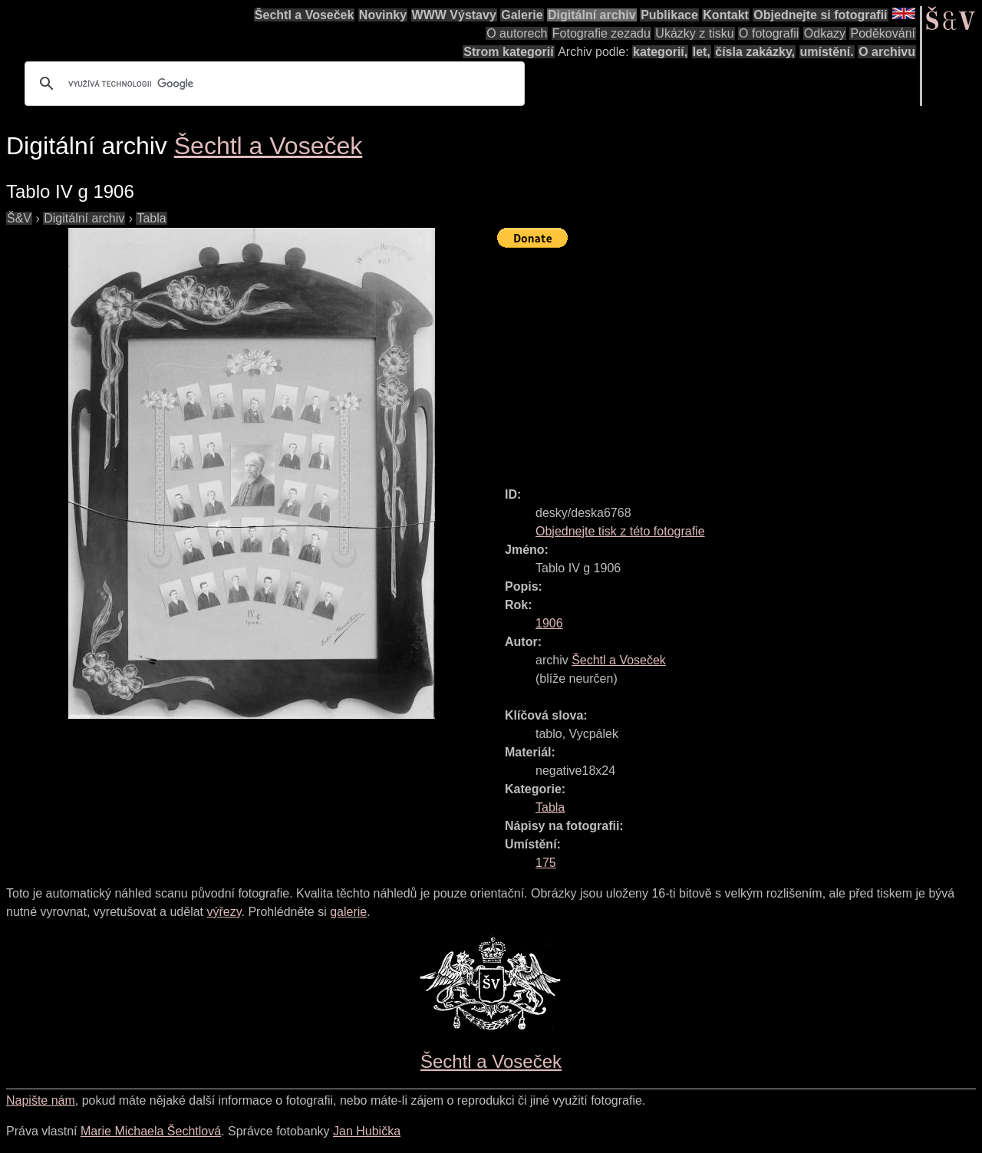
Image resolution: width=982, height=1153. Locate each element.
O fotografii (769, 33)
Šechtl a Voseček (304, 14)
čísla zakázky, (755, 51)
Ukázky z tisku (694, 33)
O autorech (516, 33)
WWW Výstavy (454, 14)
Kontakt (726, 14)
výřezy (223, 911)
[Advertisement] (739, 360)
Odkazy (824, 33)
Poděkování (882, 33)
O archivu (886, 51)
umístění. (827, 51)
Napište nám (40, 1100)
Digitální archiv (592, 14)
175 (545, 862)
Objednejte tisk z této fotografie (620, 531)
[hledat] (272, 83)
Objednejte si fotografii (820, 14)
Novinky (383, 14)
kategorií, (660, 51)
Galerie (521, 14)
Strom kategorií (508, 51)
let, (701, 51)
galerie (348, 911)
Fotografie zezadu (601, 33)
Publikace (669, 14)
